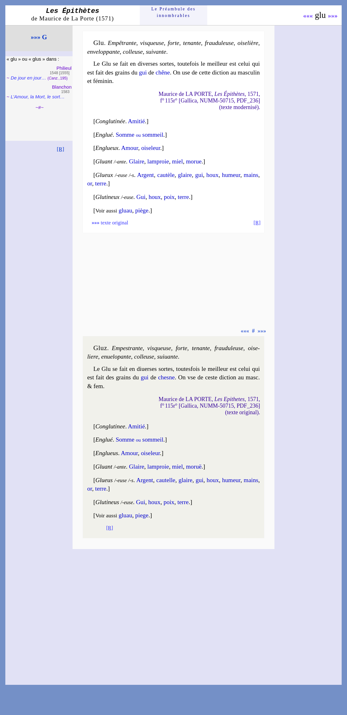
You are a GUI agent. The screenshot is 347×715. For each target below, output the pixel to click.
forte (173, 43)
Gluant (103, 161)
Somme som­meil (139, 134)
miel (177, 161)
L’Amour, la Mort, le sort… (38, 96)
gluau (125, 210)
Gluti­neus (107, 502)
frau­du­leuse (219, 43)
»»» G (39, 37)
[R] (60, 149)
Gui (140, 197)
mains (251, 175)
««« (308, 15)
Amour (129, 148)
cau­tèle (166, 175)
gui (143, 72)
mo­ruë (194, 466)
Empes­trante (127, 348)
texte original (110, 223)
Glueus (104, 480)
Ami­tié (136, 121)
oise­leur (150, 148)
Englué (104, 134)
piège (142, 210)
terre (100, 183)
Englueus (106, 453)
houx (212, 175)
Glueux (104, 175)
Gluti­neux (107, 197)
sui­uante (167, 356)
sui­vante (156, 51)
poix (169, 197)
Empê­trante (122, 43)
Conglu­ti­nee (110, 426)
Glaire (136, 161)
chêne (163, 72)
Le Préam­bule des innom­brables (173, 12)
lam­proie (158, 161)
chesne (166, 377)
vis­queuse (152, 43)
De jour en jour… (28, 77)
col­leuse (133, 51)
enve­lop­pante (103, 51)
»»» (333, 15)
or (89, 183)
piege (142, 515)
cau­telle (165, 480)
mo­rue (194, 161)
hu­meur (231, 175)
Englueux (106, 148)
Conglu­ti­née (110, 121)
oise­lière (247, 43)
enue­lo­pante (116, 356)
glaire (185, 175)
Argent (145, 175)
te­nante (192, 43)
